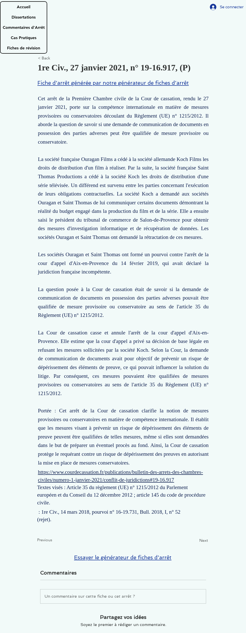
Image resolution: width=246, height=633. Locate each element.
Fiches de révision (23, 48)
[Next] (195, 540)
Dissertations (24, 17)
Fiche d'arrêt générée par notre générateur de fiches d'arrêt (113, 83)
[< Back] (54, 58)
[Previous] (53, 540)
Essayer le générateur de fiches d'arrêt (122, 557)
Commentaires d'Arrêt (24, 27)
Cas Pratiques (23, 37)
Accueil (23, 7)
